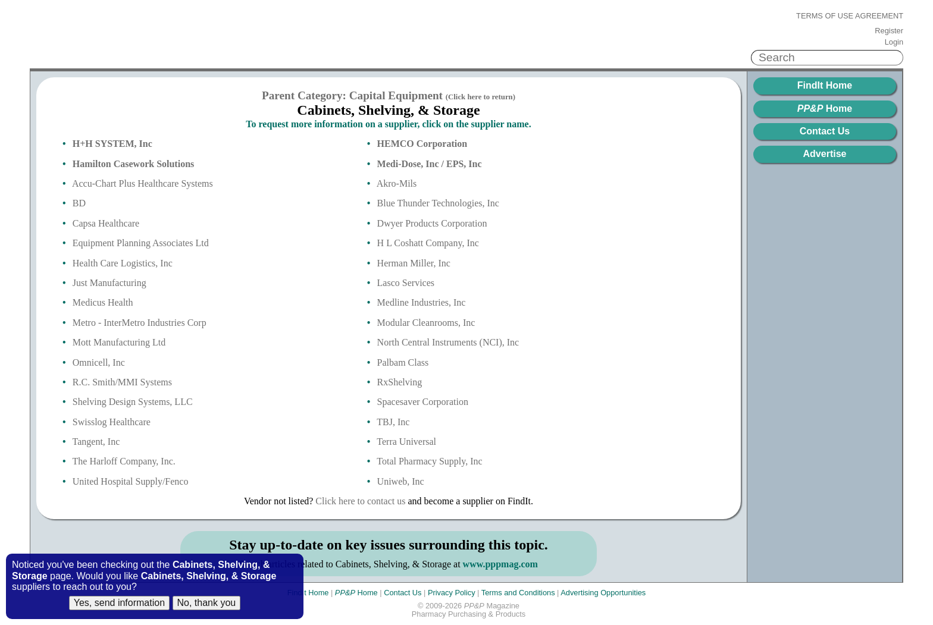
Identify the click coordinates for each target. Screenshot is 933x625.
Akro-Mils (397, 183)
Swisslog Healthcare (112, 422)
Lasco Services (405, 283)
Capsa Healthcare (106, 223)
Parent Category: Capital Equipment (388, 95)
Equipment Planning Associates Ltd (141, 243)
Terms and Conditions (518, 592)
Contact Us (825, 131)
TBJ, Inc (393, 422)
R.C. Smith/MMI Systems (122, 382)
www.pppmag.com (500, 564)
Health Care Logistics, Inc (123, 263)
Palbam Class (403, 362)
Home (824, 108)
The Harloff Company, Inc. (124, 461)
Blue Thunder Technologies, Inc (438, 203)
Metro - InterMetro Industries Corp (139, 323)
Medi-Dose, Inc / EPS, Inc (429, 164)
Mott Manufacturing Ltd (119, 342)
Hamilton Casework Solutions (133, 164)
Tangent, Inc (96, 441)
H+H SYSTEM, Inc (112, 144)
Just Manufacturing (109, 283)
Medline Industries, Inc (421, 302)
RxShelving (399, 382)
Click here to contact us (360, 501)
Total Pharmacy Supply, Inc (429, 461)
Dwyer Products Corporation (432, 223)
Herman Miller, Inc (413, 263)
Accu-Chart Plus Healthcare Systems (142, 183)
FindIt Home (824, 85)
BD (79, 203)
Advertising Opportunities (603, 592)
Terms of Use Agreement (849, 16)
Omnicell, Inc (99, 362)
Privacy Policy (451, 592)
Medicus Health (103, 302)
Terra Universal (406, 441)
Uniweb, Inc (400, 481)
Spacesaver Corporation (422, 402)
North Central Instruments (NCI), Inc (448, 342)
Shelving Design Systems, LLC (133, 402)
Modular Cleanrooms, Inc (426, 323)
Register (889, 31)
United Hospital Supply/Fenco (131, 481)
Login (894, 42)
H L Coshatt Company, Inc (428, 243)
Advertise (825, 154)
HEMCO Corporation (422, 144)
